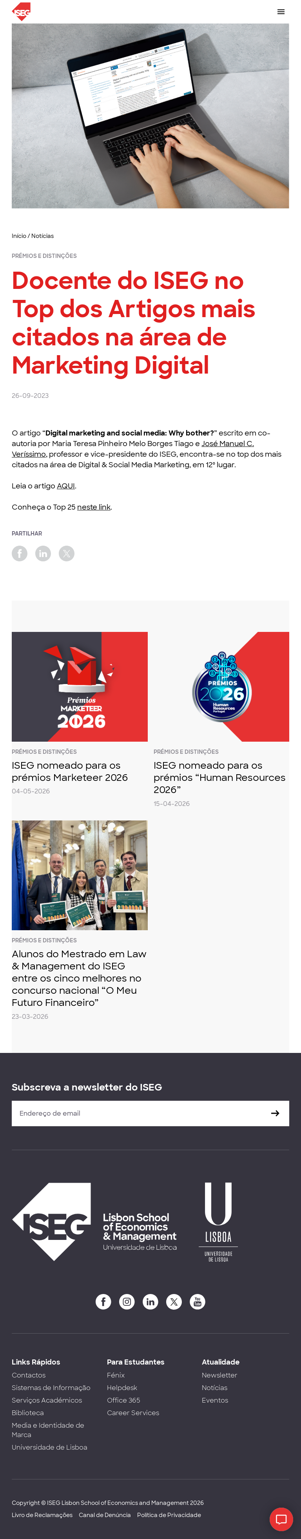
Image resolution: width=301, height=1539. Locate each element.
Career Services (133, 1413)
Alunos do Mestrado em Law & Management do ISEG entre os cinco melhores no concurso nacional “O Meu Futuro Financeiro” (79, 978)
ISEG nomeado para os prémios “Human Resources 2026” (220, 777)
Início (19, 236)
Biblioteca (28, 1413)
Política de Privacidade (169, 1515)
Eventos (215, 1400)
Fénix (116, 1375)
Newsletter (220, 1375)
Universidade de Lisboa (49, 1447)
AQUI (66, 486)
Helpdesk (122, 1388)
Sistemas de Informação (51, 1388)
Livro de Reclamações (42, 1515)
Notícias (42, 236)
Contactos (28, 1375)
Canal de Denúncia (105, 1515)
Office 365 (123, 1400)
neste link (94, 507)
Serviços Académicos (47, 1400)
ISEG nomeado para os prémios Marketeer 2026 (70, 771)
